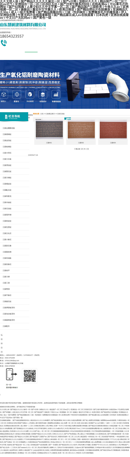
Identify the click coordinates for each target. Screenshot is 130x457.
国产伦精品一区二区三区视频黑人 (15, 442)
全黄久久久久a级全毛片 (56, 428)
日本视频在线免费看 (92, 450)
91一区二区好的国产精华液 (105, 436)
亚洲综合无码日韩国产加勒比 (17, 423)
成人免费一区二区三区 (69, 423)
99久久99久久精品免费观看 (72, 420)
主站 (9, 392)
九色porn (78, 447)
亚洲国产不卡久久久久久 (100, 445)
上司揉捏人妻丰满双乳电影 (37, 423)
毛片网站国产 (123, 445)
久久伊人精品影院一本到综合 (85, 436)
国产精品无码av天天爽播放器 (110, 450)
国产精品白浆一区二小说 (21, 445)
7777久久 (113, 439)
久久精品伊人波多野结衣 (9, 450)
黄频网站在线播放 (54, 423)
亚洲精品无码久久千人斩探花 (47, 453)
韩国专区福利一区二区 (66, 436)
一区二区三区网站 (70, 439)
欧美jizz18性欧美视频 (23, 434)
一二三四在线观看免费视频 (81, 442)
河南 (22, 392)
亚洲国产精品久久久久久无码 (41, 434)
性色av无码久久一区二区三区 (61, 442)
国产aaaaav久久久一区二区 (27, 447)
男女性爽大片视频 (84, 445)
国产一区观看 (53, 445)
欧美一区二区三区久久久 (66, 453)
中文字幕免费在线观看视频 (101, 431)
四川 (30, 392)
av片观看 (101, 423)
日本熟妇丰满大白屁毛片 (103, 447)
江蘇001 (49, 143)
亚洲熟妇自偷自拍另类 (12, 426)
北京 (34, 392)
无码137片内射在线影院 (65, 447)
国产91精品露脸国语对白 (21, 420)
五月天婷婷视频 (87, 453)
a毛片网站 (49, 426)
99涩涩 (78, 453)
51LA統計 (80, 397)
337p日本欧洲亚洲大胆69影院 (80, 431)
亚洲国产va (93, 423)
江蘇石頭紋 (61, 114)
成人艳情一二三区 (27, 426)
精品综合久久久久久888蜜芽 (40, 420)
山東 (13, 392)
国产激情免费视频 (88, 447)
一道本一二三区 (110, 423)
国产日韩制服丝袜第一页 (116, 434)
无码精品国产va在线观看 (39, 445)
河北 (17, 392)
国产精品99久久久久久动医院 (13, 439)
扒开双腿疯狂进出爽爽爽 (121, 447)
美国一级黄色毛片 (83, 439)
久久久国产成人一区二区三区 (40, 431)
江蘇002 (81, 143)
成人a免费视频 (96, 442)
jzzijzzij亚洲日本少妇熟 (41, 450)
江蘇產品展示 (50, 114)
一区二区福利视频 (117, 431)
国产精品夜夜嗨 (56, 420)
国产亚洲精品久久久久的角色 (24, 428)
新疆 (47, 392)
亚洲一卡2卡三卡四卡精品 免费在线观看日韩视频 (71, 426)
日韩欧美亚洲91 (39, 426)
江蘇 (39, 392)
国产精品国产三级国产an (38, 436)
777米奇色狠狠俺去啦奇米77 (34, 439)
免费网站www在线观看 (108, 420)
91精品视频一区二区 (117, 426)
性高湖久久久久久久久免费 (19, 431)
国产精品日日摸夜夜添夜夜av (99, 426)
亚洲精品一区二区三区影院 (27, 453)
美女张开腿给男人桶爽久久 (47, 447)
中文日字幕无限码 (40, 428)
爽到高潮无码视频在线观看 (100, 439)
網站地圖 (88, 397)
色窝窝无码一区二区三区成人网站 (115, 428)
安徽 (43, 392)
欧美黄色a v (114, 445)
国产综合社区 (52, 436)
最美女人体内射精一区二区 (54, 439)
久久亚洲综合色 (101, 434)
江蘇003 (113, 143)
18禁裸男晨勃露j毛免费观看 (59, 450)
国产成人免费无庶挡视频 (91, 420)
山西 (52, 392)
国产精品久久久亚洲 (22, 436)
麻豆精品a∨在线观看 (77, 450)
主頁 (41, 114)
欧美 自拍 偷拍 (82, 423)
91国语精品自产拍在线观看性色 (39, 442)
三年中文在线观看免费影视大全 (92, 428)
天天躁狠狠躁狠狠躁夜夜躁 (60, 431)
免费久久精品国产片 (26, 450)
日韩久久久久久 (57, 434)
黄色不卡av (76, 428)
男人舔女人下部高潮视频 (86, 434)
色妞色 (9, 445)
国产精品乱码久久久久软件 (68, 445)
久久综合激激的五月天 (110, 442)
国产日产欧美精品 (70, 434)
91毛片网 (68, 428)
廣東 (26, 392)
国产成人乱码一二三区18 (8, 447)
